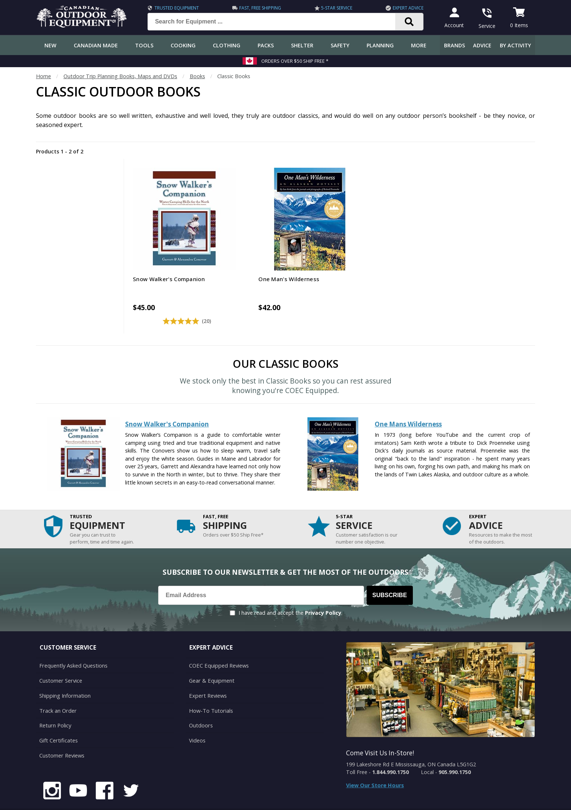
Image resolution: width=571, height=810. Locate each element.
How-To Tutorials (210, 691)
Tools (144, 45)
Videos (197, 720)
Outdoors (200, 705)
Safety (340, 45)
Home (43, 76)
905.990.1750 (455, 754)
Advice (482, 45)
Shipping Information (64, 676)
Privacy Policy (323, 595)
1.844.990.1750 (390, 754)
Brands (454, 45)
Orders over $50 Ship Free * (294, 61)
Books (197, 76)
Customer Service (60, 662)
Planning (380, 45)
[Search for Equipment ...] (276, 21)
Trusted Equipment (175, 8)
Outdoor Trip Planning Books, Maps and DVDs (120, 76)
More (418, 45)
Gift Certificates (58, 720)
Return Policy (55, 705)
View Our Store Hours (375, 767)
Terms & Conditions (464, 798)
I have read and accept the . (290, 595)
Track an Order (57, 691)
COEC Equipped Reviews (218, 647)
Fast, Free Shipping (259, 8)
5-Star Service (335, 8)
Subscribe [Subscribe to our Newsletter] (389, 577)
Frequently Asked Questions (73, 647)
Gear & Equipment (211, 662)
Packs (266, 45)
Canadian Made (96, 45)
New (50, 45)
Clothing (226, 45)
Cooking (183, 45)
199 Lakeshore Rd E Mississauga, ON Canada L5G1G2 (411, 746)
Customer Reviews (61, 735)
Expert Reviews (207, 676)
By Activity (515, 45)
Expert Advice (407, 8)
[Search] (408, 21)
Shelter (302, 45)
